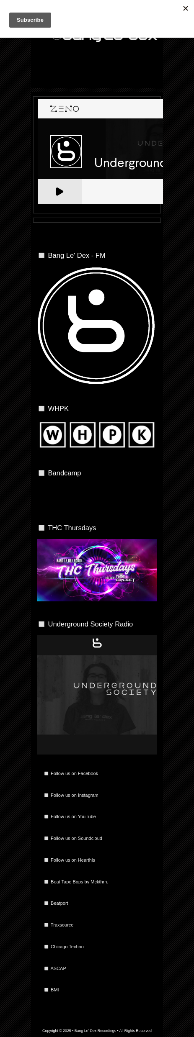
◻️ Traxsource (58, 924)
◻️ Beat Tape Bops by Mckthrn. (76, 881)
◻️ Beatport (56, 903)
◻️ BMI (51, 989)
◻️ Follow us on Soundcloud (73, 838)
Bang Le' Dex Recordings (95, 1031)
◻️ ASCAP (55, 968)
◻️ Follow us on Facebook (71, 773)
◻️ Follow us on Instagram (71, 795)
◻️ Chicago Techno (64, 946)
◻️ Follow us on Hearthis (69, 859)
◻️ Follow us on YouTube (70, 816)
